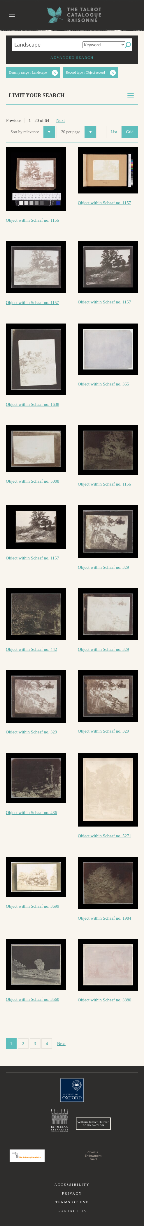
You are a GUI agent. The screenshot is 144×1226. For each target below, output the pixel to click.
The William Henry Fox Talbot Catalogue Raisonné (72, 15)
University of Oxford (72, 1090)
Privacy (72, 1193)
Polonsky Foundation (27, 1155)
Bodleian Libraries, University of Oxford (59, 1120)
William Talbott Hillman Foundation (93, 1123)
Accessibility (71, 1185)
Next (60, 120)
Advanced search (72, 57)
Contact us (72, 1211)
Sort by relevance (32, 132)
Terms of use (72, 1202)
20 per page (78, 132)
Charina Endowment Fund (93, 1155)
